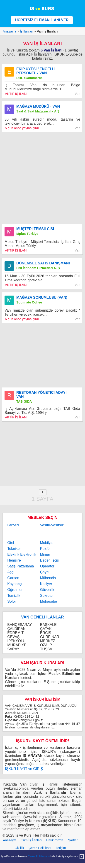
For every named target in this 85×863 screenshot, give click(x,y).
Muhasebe (48, 601)
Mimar (45, 554)
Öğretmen (15, 590)
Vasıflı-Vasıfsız (52, 525)
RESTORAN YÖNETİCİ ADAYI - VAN (42, 395)
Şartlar (73, 840)
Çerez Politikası (40, 848)
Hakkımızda (54, 840)
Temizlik (13, 595)
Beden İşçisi (50, 560)
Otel (10, 543)
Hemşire (14, 560)
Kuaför (45, 548)
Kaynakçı (14, 584)
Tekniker (14, 548)
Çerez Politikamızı (39, 856)
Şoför (11, 601)
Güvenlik (47, 590)
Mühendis (48, 578)
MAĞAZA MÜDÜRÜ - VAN (38, 106)
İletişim (61, 848)
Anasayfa (10, 840)
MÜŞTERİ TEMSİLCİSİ (35, 229)
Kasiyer (46, 584)
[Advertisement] (42, 178)
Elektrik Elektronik (21, 554)
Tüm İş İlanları (31, 840)
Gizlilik (19, 848)
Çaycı (44, 572)
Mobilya (46, 543)
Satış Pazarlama (20, 566)
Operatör (47, 566)
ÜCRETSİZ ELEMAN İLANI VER (42, 20)
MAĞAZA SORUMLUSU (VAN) (41, 297)
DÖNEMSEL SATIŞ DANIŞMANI (43, 263)
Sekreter (47, 595)
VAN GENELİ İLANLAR (42, 617)
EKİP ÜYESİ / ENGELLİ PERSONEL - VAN (35, 71)
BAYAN (13, 525)
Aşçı (10, 572)
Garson (13, 578)
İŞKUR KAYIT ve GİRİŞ (24, 769)
